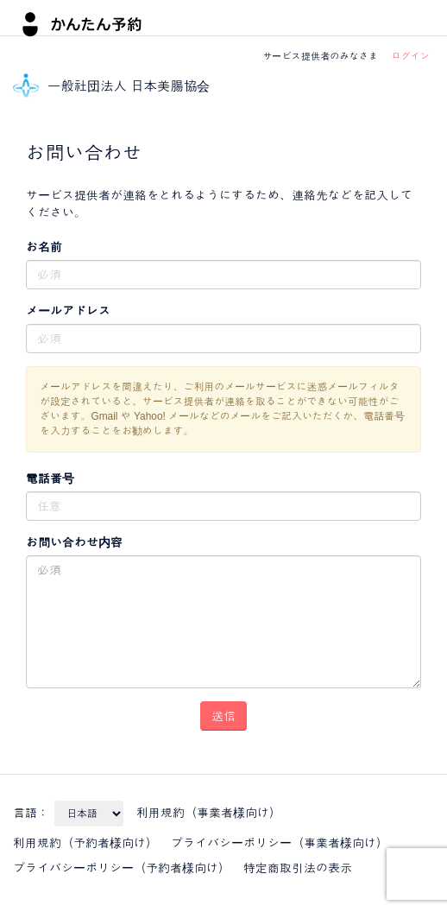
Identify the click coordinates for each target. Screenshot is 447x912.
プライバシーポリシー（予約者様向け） (121, 868)
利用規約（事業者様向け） (208, 813)
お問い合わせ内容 (74, 542)
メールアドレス (68, 311)
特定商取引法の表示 (297, 868)
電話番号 (50, 478)
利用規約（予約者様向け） (85, 843)
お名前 (44, 247)
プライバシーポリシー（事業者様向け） (279, 843)
